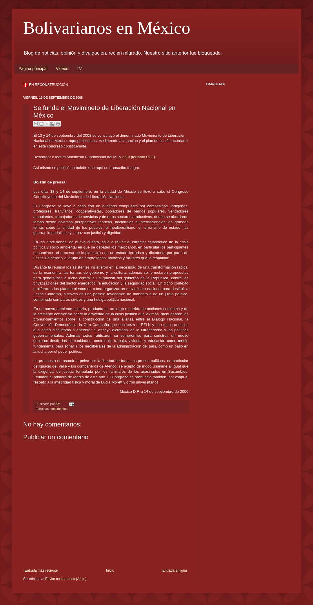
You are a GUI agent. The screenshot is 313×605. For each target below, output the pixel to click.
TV (79, 68)
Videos (62, 68)
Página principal (33, 68)
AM (58, 404)
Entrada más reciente (41, 570)
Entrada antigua (174, 570)
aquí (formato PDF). (139, 157)
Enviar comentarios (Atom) (65, 579)
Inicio (110, 570)
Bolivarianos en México (106, 27)
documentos (59, 408)
